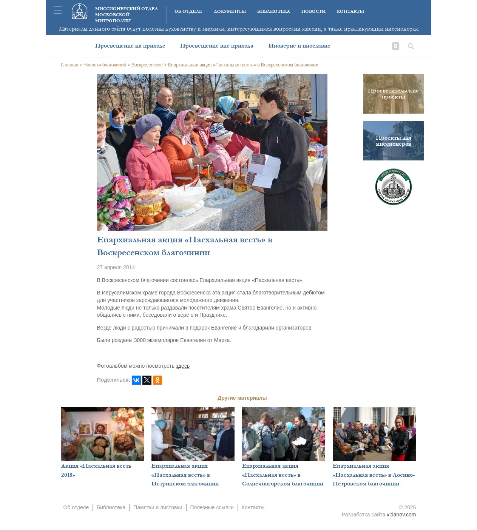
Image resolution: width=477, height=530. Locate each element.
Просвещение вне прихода (216, 45)
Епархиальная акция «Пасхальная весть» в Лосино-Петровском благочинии (374, 474)
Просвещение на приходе (130, 45)
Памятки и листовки (157, 507)
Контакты (350, 11)
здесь (183, 366)
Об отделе (188, 11)
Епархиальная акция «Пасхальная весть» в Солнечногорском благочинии (282, 474)
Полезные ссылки (211, 507)
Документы (230, 11)
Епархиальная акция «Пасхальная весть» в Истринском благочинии (185, 474)
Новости (313, 11)
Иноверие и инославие (299, 45)
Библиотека (273, 11)
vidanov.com (401, 515)
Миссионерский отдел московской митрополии (126, 14)
